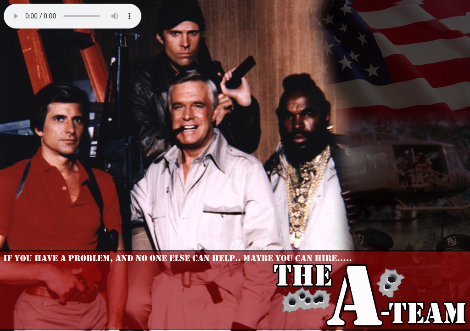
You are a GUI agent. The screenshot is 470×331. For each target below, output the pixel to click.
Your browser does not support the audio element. (72, 16)
